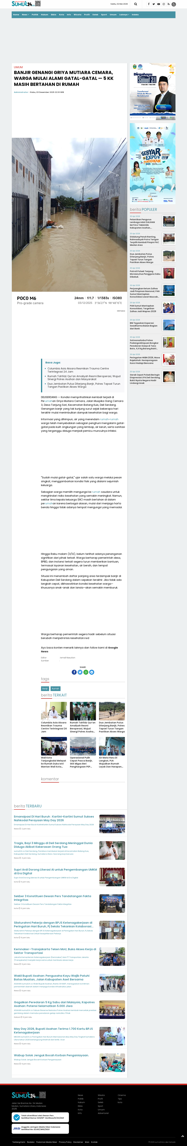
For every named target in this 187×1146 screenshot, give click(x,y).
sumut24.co (160, 1142)
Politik (35, 14)
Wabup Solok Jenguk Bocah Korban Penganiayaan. (51, 1055)
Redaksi (30, 1142)
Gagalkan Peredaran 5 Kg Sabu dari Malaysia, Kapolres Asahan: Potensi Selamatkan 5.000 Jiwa (54, 1004)
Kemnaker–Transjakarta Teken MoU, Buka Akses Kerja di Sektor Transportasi (55, 951)
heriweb (172, 1142)
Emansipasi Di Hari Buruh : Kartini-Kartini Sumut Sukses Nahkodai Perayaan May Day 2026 (54, 818)
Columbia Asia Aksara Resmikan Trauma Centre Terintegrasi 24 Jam (78, 370)
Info (69, 14)
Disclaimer (78, 1142)
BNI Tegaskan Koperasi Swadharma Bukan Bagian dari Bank (143, 326)
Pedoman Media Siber (46, 1142)
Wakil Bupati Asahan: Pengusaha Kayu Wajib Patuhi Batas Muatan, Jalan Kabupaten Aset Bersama (51, 977)
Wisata (77, 14)
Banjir (45, 688)
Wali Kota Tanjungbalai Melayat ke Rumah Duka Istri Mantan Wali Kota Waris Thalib (53, 763)
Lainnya (123, 14)
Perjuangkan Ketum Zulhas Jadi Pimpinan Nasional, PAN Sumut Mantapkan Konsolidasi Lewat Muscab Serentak (145, 294)
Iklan (87, 1142)
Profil (87, 14)
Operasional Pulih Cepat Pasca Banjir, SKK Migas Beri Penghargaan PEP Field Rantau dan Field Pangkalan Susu (82, 765)
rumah (48, 401)
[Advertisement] (93, 41)
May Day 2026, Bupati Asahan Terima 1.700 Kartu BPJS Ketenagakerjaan (53, 1030)
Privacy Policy (65, 1142)
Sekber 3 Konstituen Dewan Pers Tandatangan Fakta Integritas (52, 898)
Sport (104, 14)
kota (16, 882)
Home (16, 14)
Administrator (21, 92)
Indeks (135, 14)
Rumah (55, 688)
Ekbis (53, 14)
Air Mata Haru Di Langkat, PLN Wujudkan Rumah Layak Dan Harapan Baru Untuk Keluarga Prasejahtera (110, 765)
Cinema (122, 1095)
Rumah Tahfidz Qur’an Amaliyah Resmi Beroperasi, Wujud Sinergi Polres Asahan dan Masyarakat (84, 378)
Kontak (94, 1142)
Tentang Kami (18, 1142)
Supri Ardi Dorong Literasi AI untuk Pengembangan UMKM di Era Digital (55, 871)
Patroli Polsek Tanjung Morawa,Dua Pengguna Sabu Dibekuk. (145, 274)
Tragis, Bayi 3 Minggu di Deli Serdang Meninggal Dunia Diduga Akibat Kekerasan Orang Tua (53, 845)
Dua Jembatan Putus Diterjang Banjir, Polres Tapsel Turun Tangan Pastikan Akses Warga (84, 385)
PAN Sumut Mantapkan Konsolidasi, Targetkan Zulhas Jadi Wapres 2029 (143, 308)
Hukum (44, 14)
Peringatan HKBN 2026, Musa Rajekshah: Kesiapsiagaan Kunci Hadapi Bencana (145, 360)
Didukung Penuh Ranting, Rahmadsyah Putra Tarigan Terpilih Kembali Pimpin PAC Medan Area (144, 241)
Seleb (95, 14)
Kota (61, 14)
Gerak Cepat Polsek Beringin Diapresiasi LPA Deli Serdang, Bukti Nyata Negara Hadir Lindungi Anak (145, 379)
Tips (120, 1098)
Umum (113, 14)
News (24, 14)
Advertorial (103, 1113)
